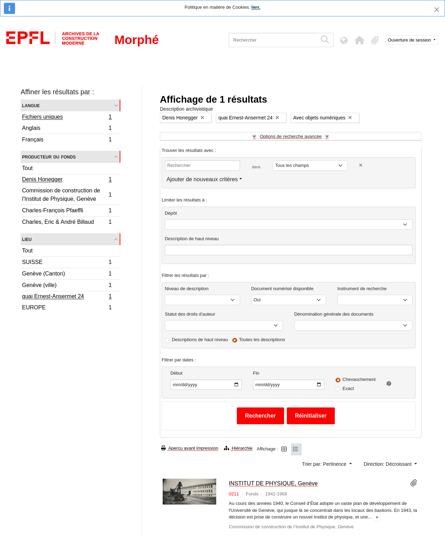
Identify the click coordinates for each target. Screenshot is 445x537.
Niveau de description (187, 288)
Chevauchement (359, 379)
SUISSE (67, 263)
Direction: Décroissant (388, 464)
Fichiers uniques (67, 118)
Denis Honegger (67, 180)
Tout (27, 168)
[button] (359, 40)
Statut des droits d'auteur (190, 314)
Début (176, 373)
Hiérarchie (238, 448)
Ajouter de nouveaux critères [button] (202, 179)
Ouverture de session (410, 40)
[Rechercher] (273, 40)
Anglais (67, 129)
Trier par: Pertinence (325, 464)
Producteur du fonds (49, 156)
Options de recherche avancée (291, 136)
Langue (31, 105)
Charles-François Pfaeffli (67, 211)
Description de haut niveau (192, 238)
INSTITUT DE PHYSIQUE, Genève (273, 483)
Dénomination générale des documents (333, 314)
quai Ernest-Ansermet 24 (67, 297)
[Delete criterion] (360, 165)
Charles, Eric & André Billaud (67, 223)
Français (67, 140)
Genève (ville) (67, 286)
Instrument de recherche (362, 288)
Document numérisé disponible (282, 288)
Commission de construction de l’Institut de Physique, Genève (67, 194)
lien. (255, 7)
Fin (256, 373)
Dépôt (171, 213)
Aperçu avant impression (189, 448)
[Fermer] (437, 9)
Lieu (26, 239)
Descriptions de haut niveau (200, 339)
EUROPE (67, 308)
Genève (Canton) (67, 275)
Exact (348, 388)
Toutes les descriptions (262, 339)
